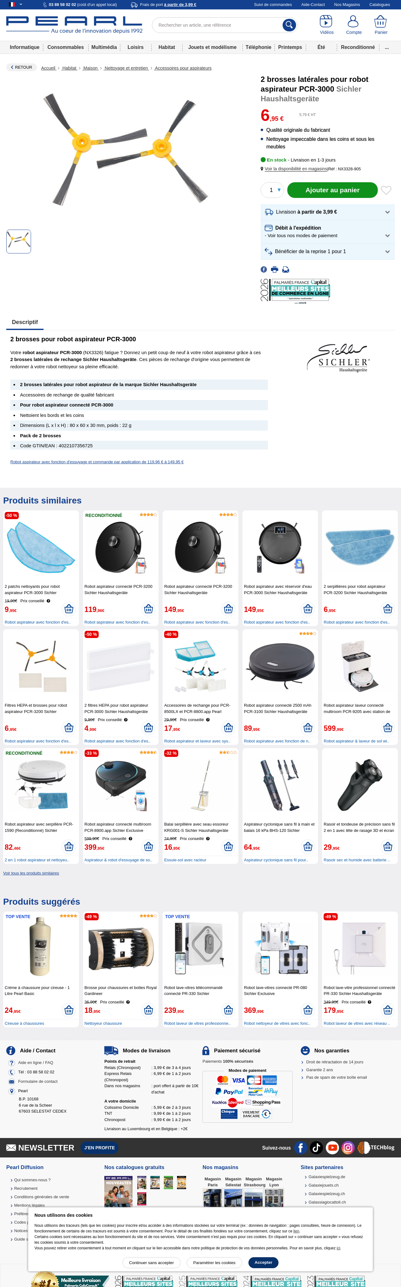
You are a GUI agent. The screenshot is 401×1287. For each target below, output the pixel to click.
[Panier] (381, 25)
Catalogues (379, 4)
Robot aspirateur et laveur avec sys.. (197, 741)
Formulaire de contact (38, 1081)
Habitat (167, 47)
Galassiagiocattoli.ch (327, 1202)
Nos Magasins (347, 4)
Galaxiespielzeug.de (327, 1176)
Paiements (227, 1061)
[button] (295, 169)
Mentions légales (29, 1205)
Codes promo (26, 1222)
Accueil (48, 68)
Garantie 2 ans (319, 1069)
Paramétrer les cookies (214, 1262)
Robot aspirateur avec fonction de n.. (277, 741)
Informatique (24, 47)
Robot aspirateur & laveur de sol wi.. (356, 741)
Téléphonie (258, 47)
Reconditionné (358, 47)
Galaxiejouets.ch (324, 1185)
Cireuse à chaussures (24, 1023)
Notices (21, 1230)
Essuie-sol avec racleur (185, 860)
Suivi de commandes (273, 4)
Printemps (290, 47)
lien (296, 1231)
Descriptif (25, 322)
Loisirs (135, 47)
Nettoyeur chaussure (103, 1023)
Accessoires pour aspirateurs (182, 68)
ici (338, 1248)
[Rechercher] (289, 25)
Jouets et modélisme (212, 47)
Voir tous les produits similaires (31, 873)
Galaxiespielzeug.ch (327, 1193)
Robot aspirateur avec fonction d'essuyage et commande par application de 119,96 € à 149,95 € (97, 462)
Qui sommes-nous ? (32, 1180)
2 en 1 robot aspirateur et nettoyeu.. (37, 860)
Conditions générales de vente (41, 1196)
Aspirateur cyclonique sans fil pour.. (276, 860)
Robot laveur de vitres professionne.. (197, 1023)
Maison (90, 68)
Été (321, 47)
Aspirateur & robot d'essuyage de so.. (118, 860)
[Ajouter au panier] (332, 190)
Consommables (66, 47)
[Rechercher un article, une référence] (225, 25)
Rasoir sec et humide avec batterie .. (357, 860)
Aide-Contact (313, 4)
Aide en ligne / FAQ (35, 1063)
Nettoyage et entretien (126, 68)
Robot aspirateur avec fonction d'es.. (38, 622)
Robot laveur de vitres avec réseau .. (357, 1023)
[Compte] (354, 25)
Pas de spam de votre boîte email (336, 1077)
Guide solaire (26, 1239)
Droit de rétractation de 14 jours (334, 1062)
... (387, 47)
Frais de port (168, 4)
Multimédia (104, 47)
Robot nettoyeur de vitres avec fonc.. (277, 1023)
